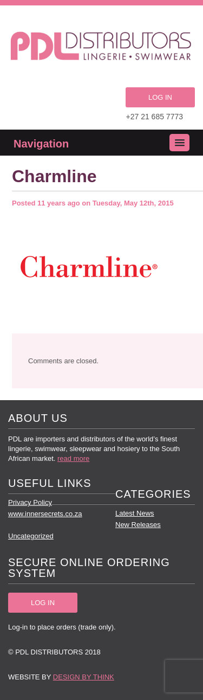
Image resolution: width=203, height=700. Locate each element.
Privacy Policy (30, 502)
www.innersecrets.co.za (45, 514)
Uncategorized (31, 536)
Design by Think (83, 677)
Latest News (134, 513)
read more (73, 458)
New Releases (138, 525)
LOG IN (160, 97)
